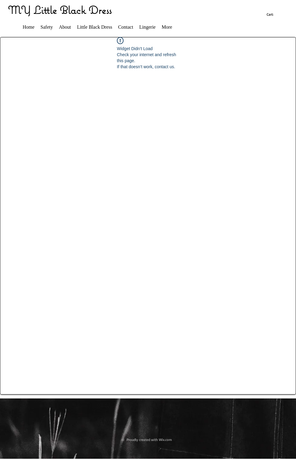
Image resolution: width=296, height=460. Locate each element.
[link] (274, 14)
